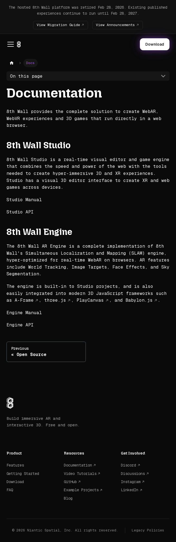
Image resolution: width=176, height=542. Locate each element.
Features (15, 465)
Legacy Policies (148, 530)
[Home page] (12, 63)
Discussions (133, 473)
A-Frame (24, 300)
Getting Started (23, 473)
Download (154, 44)
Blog (68, 498)
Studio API (20, 212)
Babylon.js (139, 300)
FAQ (10, 489)
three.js (55, 300)
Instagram (130, 481)
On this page (26, 76)
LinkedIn (129, 489)
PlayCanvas (90, 300)
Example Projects (81, 489)
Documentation (78, 465)
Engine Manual (24, 313)
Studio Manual (24, 200)
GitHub (70, 481)
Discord (128, 465)
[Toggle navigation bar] (11, 44)
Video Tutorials (80, 473)
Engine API (20, 325)
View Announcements (115, 25)
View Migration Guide (58, 25)
